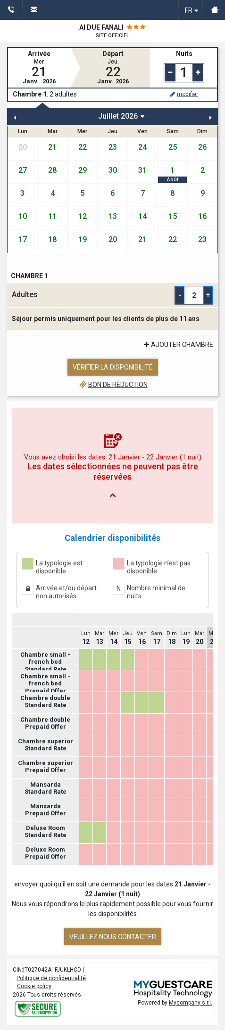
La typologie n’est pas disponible (159, 567)
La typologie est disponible (59, 567)
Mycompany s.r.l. (190, 1002)
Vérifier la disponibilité (113, 367)
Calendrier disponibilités (112, 538)
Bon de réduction (112, 384)
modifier (183, 94)
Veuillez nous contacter (112, 937)
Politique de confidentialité (51, 978)
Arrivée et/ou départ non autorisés (66, 592)
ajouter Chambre (177, 344)
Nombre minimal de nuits (156, 592)
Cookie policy (34, 986)
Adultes (25, 294)
